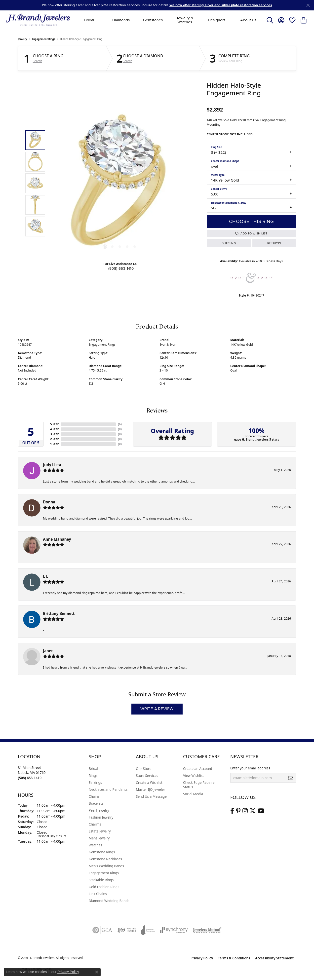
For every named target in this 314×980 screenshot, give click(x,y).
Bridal (89, 20)
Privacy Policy (202, 958)
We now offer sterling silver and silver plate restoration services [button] (220, 5)
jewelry (22, 39)
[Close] (308, 5)
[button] (270, 20)
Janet (48, 650)
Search (37, 61)
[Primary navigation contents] (168, 20)
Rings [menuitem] (93, 775)
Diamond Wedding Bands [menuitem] (109, 900)
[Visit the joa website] (148, 930)
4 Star (54, 429)
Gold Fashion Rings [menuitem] (104, 886)
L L (45, 576)
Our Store (143, 768)
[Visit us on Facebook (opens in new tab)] (232, 811)
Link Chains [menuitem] (98, 893)
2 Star (54, 439)
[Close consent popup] (96, 972)
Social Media (193, 794)
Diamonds (121, 20)
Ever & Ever (167, 344)
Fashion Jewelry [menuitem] (101, 817)
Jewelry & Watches (184, 20)
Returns (274, 243)
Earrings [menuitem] (95, 782)
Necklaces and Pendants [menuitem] (108, 789)
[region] (119, 183)
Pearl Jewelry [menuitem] (99, 810)
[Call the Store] (29, 777)
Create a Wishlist (149, 782)
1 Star (54, 444)
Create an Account (197, 768)
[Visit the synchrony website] (174, 930)
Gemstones (153, 20)
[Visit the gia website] (102, 930)
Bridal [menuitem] (93, 768)
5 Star (54, 424)
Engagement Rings (43, 39)
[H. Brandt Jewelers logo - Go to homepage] (37, 20)
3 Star (54, 434)
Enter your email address (250, 768)
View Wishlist (193, 775)
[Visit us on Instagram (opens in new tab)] (245, 811)
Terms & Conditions (234, 958)
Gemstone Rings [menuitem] (102, 852)
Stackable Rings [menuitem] (101, 879)
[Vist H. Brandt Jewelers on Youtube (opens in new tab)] (261, 811)
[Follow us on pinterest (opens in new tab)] (238, 811)
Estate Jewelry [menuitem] (100, 831)
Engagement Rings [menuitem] (104, 872)
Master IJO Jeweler (150, 789)
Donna (49, 501)
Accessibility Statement (274, 958)
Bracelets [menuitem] (96, 803)
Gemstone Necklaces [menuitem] (105, 859)
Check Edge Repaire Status (199, 784)
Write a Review (157, 709)
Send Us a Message (151, 796)
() (120, 424)
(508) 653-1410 (121, 268)
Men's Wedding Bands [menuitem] (106, 866)
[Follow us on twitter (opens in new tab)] (253, 811)
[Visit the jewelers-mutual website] (207, 930)
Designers (216, 20)
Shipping (229, 243)
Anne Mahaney (57, 539)
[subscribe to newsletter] (290, 777)
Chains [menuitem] (94, 796)
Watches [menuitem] (95, 845)
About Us (248, 20)
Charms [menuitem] (95, 824)
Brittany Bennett (59, 613)
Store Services (147, 775)
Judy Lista (52, 464)
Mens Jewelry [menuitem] (99, 838)
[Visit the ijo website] (126, 930)
